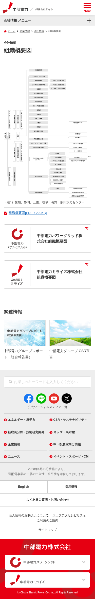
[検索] (10, 382)
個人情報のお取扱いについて (29, 515)
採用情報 (71, 486)
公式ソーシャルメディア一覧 (47, 407)
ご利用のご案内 (47, 520)
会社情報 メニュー (17, 20)
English (23, 486)
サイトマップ (48, 530)
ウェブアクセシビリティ (69, 515)
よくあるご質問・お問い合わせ (47, 499)
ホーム (11, 31)
